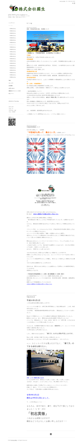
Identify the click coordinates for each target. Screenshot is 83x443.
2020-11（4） (13, 77)
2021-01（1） (13, 72)
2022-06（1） (13, 37)
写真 (10, 80)
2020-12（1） (13, 74)
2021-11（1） (13, 53)
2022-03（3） (13, 44)
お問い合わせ (11, 88)
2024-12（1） (13, 30)
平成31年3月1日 (31, 297)
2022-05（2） (13, 40)
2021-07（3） (13, 60)
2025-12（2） (13, 28)
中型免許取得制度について (33, 127)
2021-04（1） (13, 67)
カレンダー (11, 83)
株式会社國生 (14, 440)
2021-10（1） (13, 56)
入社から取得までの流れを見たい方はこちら (45, 214)
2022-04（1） (13, 42)
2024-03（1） (13, 33)
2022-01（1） (13, 49)
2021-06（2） (13, 63)
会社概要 (11, 85)
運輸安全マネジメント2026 (15, 90)
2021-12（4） (13, 51)
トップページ (11, 22)
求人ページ (11, 93)
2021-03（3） (13, 70)
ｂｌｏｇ (11, 25)
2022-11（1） (13, 35)
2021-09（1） (13, 58)
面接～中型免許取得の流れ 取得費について (38, 29)
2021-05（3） (13, 65)
